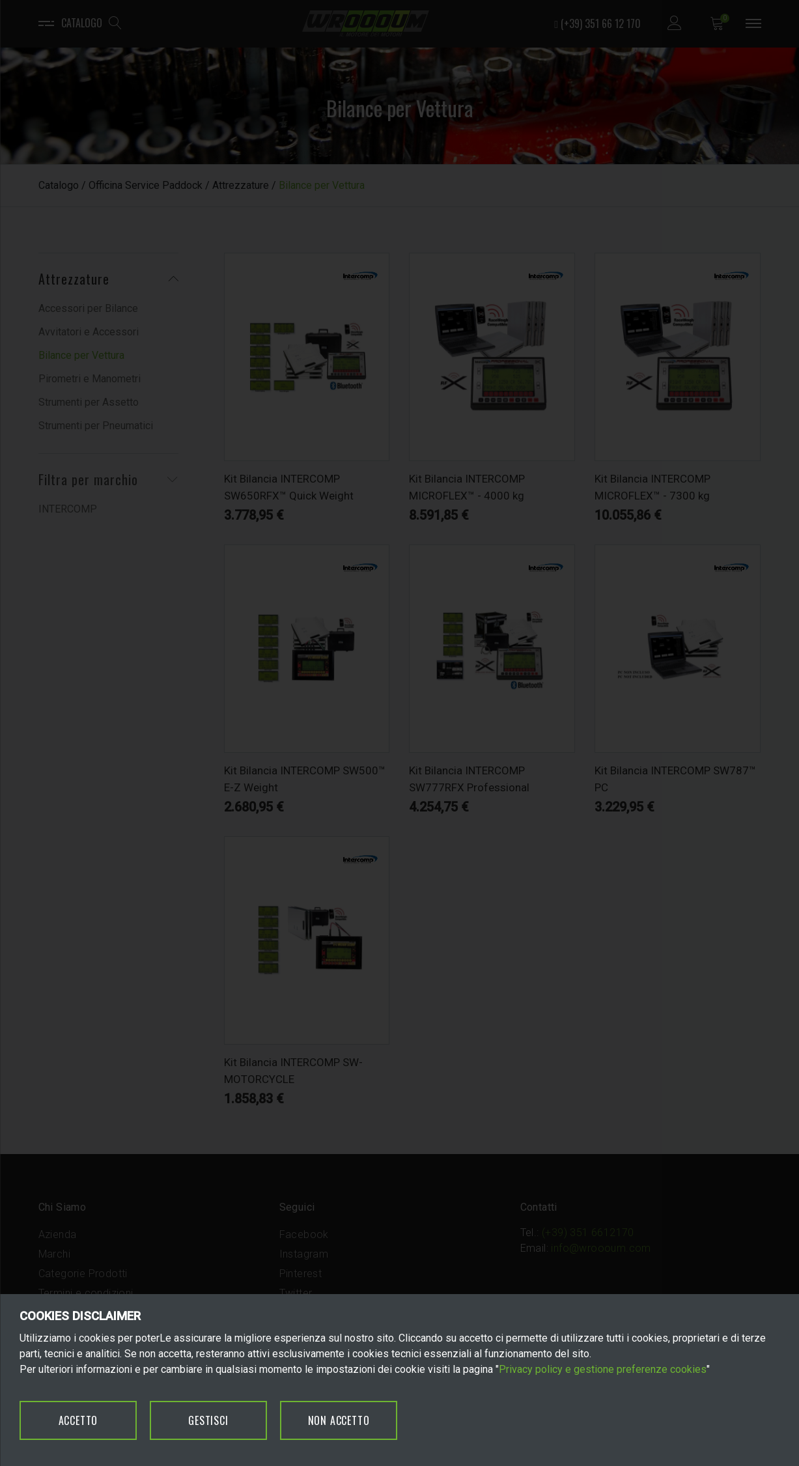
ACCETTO (78, 1420)
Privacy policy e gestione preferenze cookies (603, 1369)
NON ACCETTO (339, 1420)
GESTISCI (208, 1420)
